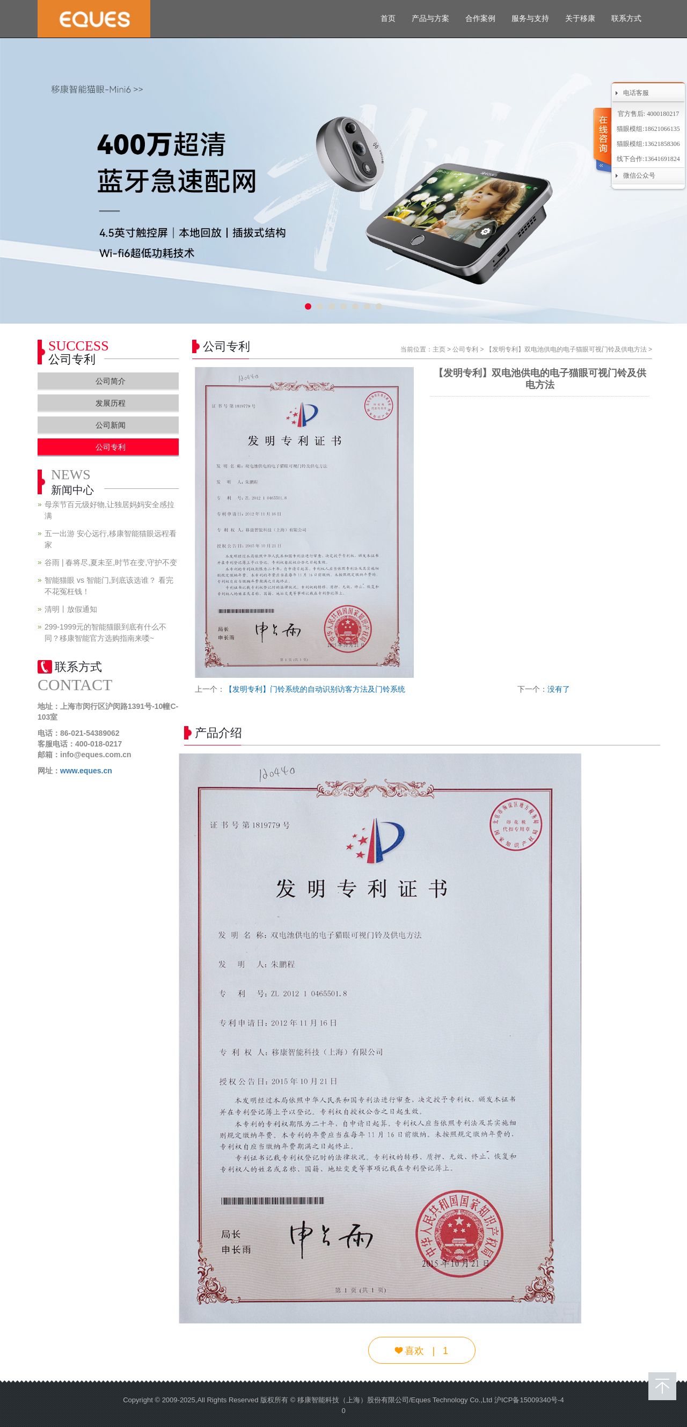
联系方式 (626, 18)
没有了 (558, 689)
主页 (439, 349)
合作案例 (480, 18)
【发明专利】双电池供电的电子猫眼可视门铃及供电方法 (566, 349)
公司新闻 (111, 425)
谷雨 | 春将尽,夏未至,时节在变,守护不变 (111, 562)
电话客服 (636, 93)
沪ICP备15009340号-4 (529, 1400)
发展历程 (111, 403)
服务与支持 (530, 18)
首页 (388, 18)
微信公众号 (639, 175)
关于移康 (580, 18)
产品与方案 (430, 18)
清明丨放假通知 (71, 609)
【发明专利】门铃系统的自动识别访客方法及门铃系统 (315, 689)
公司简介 (111, 381)
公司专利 (465, 349)
